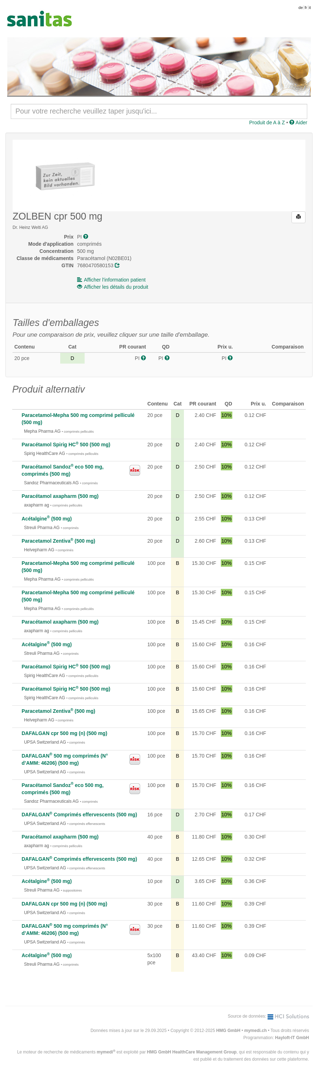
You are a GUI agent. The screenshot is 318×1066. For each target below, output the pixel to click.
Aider (298, 122)
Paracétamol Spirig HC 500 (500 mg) (66, 444)
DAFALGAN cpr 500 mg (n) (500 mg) (64, 733)
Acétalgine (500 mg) (47, 519)
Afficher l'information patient (111, 280)
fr (306, 7)
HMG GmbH (228, 1030)
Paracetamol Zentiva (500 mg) (58, 541)
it (310, 7)
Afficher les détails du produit (112, 287)
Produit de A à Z (267, 122)
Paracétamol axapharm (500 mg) (60, 496)
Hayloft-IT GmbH (292, 1037)
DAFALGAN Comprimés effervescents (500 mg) (79, 814)
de (301, 7)
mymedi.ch (255, 1030)
